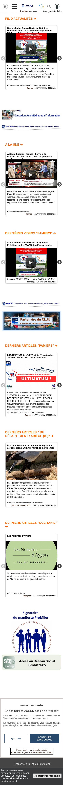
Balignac (27, 596)
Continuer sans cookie (44, 738)
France (30, 88)
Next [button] (59, 58)
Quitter (16, 738)
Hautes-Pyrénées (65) (21, 505)
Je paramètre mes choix (47, 776)
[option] (31, 57)
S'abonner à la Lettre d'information (33, 764)
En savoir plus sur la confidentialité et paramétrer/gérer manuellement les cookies (32, 751)
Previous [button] (3, 58)
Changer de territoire (52, 11)
